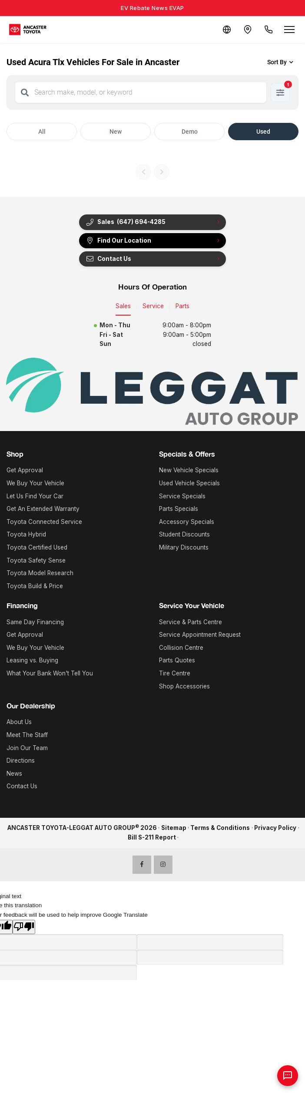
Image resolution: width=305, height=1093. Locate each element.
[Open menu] (289, 29)
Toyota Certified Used (37, 547)
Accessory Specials (186, 521)
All (42, 131)
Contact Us (108, 259)
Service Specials (182, 496)
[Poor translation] (24, 927)
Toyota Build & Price (35, 586)
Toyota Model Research (40, 573)
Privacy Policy (275, 827)
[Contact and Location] (247, 29)
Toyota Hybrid (26, 534)
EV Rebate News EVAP (152, 7)
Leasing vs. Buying (32, 660)
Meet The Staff (27, 734)
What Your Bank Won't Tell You (50, 673)
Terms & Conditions (220, 827)
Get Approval (25, 470)
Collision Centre (181, 647)
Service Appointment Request (200, 634)
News (14, 773)
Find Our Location (118, 240)
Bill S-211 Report (152, 837)
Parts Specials (178, 508)
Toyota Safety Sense (36, 560)
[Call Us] (268, 29)
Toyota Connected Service (44, 521)
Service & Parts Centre (190, 622)
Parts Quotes (177, 660)
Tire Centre (174, 673)
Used (263, 131)
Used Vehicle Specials (189, 483)
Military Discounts (184, 547)
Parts (182, 306)
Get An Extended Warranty (43, 508)
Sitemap (173, 827)
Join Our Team (27, 747)
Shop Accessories (184, 686)
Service (153, 306)
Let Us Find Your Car (35, 496)
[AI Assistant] (287, 1075)
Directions (21, 760)
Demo (190, 131)
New (115, 131)
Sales (123, 306)
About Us (19, 721)
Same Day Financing (35, 622)
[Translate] (226, 29)
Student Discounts (184, 534)
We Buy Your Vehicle (35, 483)
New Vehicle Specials (189, 470)
